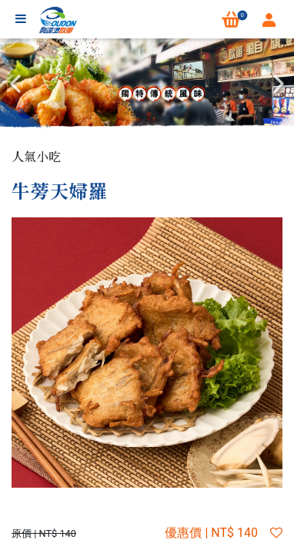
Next (278, 83)
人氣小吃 (36, 156)
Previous (15, 83)
